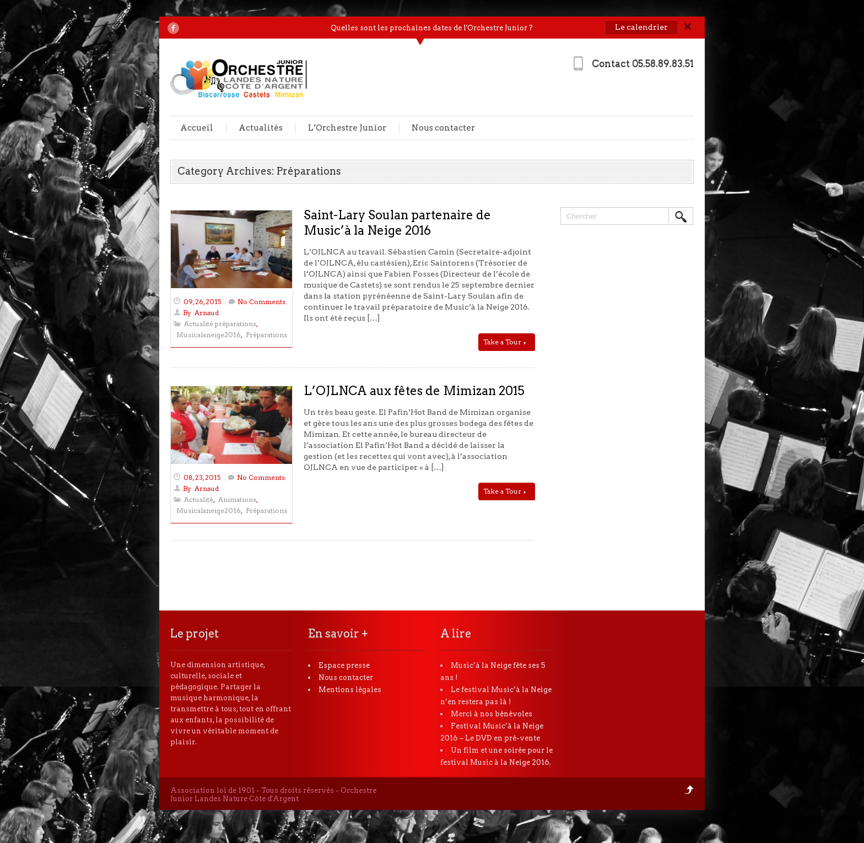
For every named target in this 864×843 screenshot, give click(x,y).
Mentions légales (349, 689)
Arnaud (207, 313)
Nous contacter (443, 128)
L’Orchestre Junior (347, 128)
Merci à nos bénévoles (491, 714)
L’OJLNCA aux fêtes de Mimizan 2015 (414, 390)
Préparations (266, 335)
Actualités (261, 128)
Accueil (196, 128)
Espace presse (344, 665)
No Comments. (262, 302)
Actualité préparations (220, 324)
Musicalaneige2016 (208, 335)
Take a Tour (504, 342)
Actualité (198, 499)
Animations (237, 499)
